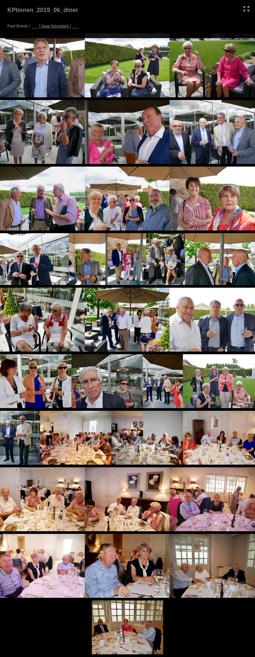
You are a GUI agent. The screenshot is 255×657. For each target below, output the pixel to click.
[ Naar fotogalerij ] (55, 26)
